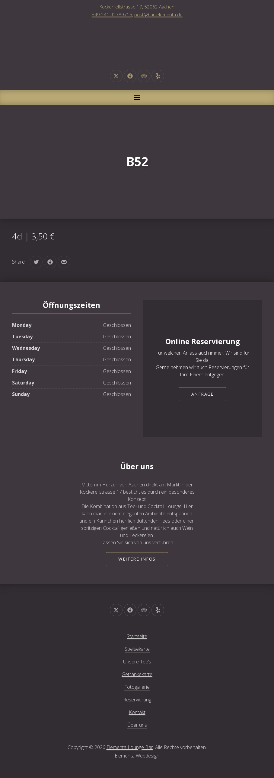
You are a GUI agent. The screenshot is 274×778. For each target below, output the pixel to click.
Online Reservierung (202, 341)
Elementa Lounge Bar (130, 747)
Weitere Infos (136, 559)
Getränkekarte (137, 674)
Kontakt (137, 712)
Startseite (137, 636)
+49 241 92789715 (112, 14)
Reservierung (137, 699)
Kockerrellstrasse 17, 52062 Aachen (137, 7)
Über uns (137, 725)
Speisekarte (137, 649)
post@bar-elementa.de (158, 14)
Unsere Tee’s (137, 661)
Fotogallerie (137, 687)
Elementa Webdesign (137, 755)
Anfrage (202, 394)
